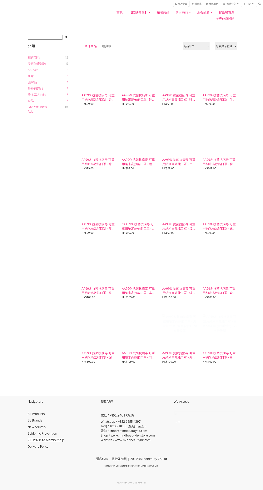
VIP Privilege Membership (46, 440)
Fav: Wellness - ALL (38, 109)
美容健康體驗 (225, 19)
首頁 (120, 12)
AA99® (33, 70)
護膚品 (32, 82)
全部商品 (90, 46)
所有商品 (183, 12)
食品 (31, 101)
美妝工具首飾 (37, 94)
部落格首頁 (226, 12)
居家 (31, 76)
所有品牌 (204, 12)
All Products (36, 414)
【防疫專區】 (139, 12)
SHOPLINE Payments (137, 482)
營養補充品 (35, 88)
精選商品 (163, 12)
